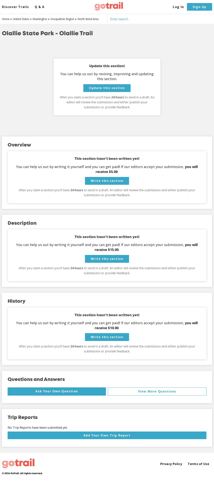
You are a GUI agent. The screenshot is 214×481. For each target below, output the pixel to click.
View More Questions (157, 391)
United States (21, 19)
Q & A (40, 7)
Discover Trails (15, 7)
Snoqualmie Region (62, 19)
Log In (178, 7)
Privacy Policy (171, 464)
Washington (40, 19)
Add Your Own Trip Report (107, 435)
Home (6, 19)
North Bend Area (88, 19)
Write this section (107, 181)
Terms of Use (198, 464)
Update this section (107, 88)
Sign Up (199, 7)
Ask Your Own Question (56, 391)
